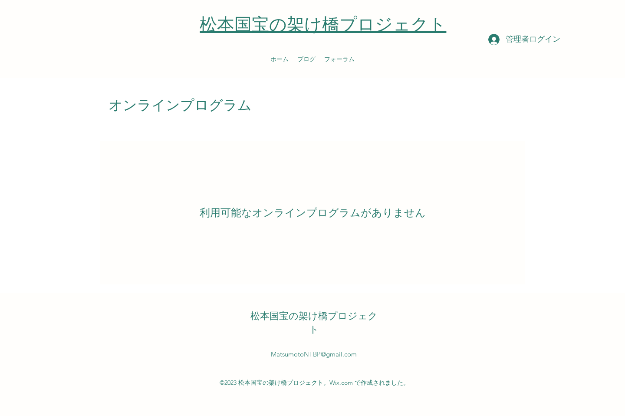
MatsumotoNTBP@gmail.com (314, 354)
